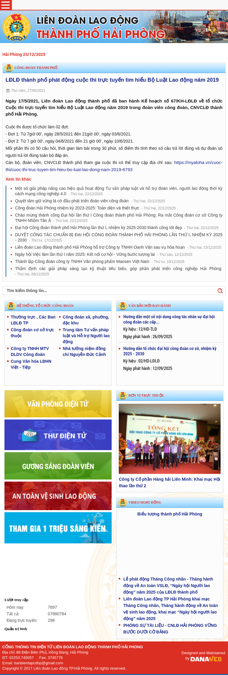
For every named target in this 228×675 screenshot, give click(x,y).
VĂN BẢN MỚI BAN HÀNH (149, 305)
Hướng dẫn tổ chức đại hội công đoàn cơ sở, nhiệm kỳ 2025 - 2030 (169, 351)
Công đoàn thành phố (36, 68)
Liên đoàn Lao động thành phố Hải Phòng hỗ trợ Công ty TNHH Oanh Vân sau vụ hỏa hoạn (118, 247)
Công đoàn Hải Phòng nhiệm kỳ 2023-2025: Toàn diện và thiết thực (95, 208)
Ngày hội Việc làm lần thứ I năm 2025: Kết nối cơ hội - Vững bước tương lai (103, 254)
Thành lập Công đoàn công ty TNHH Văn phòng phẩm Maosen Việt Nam (100, 261)
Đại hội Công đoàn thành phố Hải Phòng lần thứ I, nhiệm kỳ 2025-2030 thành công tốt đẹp (117, 227)
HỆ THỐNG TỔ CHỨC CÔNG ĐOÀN (45, 305)
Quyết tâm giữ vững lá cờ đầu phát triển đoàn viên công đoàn (90, 200)
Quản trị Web (15, 629)
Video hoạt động (144, 502)
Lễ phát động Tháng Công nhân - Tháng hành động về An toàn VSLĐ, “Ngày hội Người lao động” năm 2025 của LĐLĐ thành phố (168, 585)
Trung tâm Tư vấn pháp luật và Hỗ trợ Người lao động (86, 335)
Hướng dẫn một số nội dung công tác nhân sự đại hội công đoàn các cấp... (169, 319)
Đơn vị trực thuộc (146, 395)
